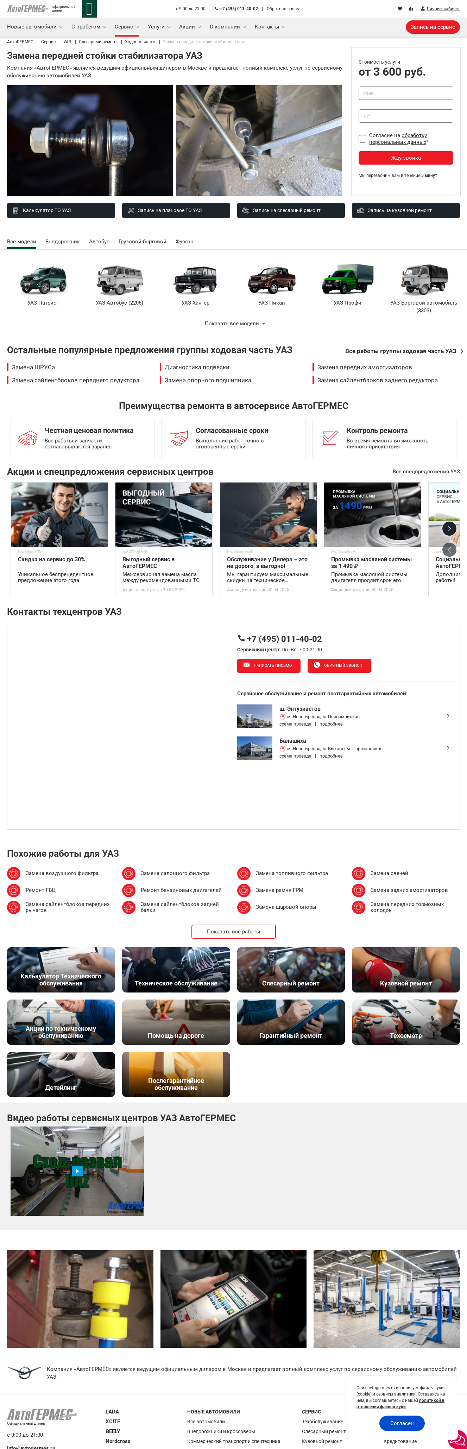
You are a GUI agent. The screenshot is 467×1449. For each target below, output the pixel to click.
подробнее (331, 724)
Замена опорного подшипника (208, 380)
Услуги (157, 27)
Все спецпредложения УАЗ (426, 471)
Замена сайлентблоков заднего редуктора (377, 380)
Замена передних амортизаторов (364, 367)
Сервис (124, 27)
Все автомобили (206, 1421)
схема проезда (295, 724)
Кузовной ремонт (322, 1441)
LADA (112, 1412)
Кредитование (400, 1441)
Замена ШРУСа (33, 367)
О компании (225, 27)
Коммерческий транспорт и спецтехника (233, 1441)
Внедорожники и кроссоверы (221, 1431)
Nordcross (118, 1441)
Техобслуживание (322, 1421)
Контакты (268, 27)
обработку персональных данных (398, 138)
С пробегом (86, 27)
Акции (187, 27)
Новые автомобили (32, 27)
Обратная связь (283, 8)
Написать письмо (272, 665)
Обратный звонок (342, 665)
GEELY (113, 1431)
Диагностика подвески (197, 367)
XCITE (113, 1421)
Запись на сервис (433, 27)
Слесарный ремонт (324, 1431)
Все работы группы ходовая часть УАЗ (400, 351)
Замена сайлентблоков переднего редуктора (75, 380)
